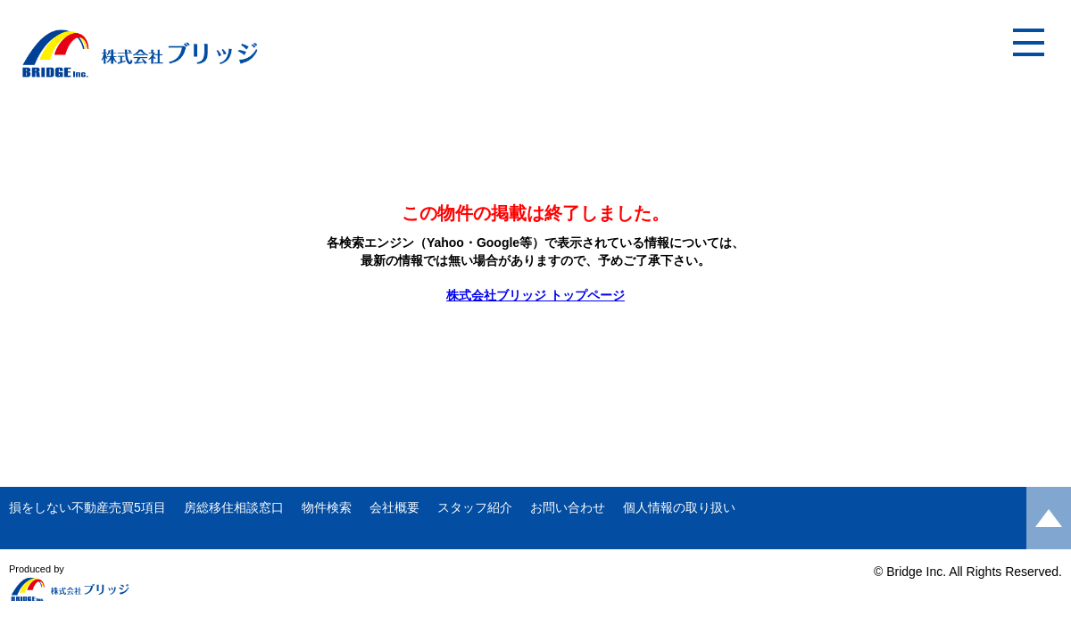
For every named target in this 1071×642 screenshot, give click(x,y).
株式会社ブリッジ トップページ (535, 295)
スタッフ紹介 (474, 507)
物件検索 (327, 507)
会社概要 (394, 507)
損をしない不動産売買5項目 (87, 507)
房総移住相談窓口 (234, 507)
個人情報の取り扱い (679, 507)
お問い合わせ (567, 507)
